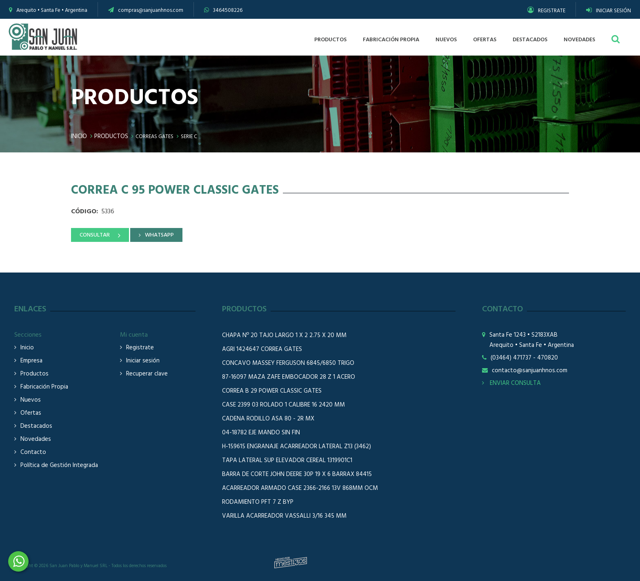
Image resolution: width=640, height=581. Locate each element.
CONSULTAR (95, 235)
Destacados (36, 426)
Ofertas (30, 413)
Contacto (33, 452)
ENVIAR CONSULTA (511, 383)
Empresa (31, 361)
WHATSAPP (159, 235)
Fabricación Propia (44, 387)
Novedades (35, 439)
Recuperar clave (147, 374)
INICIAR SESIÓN (608, 11)
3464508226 (227, 10)
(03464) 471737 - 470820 (524, 358)
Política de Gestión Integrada (59, 466)
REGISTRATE (546, 11)
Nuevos (30, 400)
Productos (111, 136)
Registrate (140, 348)
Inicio (79, 136)
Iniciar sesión (143, 361)
